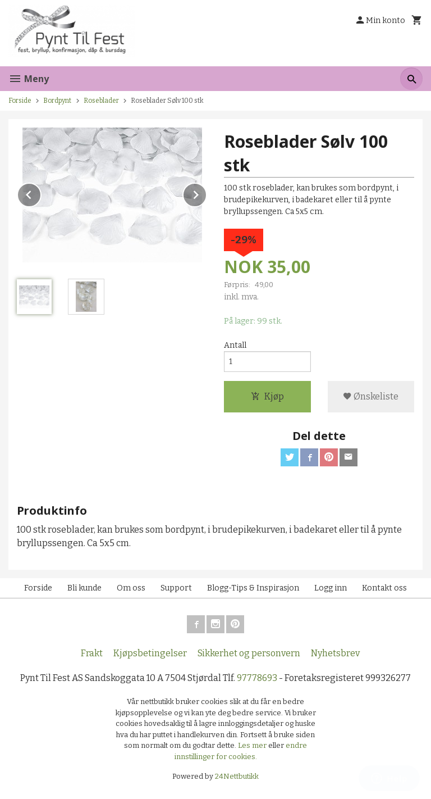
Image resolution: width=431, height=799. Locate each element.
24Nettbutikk (237, 776)
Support (176, 588)
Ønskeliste (370, 396)
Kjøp (267, 396)
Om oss (131, 588)
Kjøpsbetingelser (150, 653)
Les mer (253, 745)
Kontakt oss (384, 588)
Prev (41, 193)
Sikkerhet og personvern (249, 653)
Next (206, 193)
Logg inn (330, 588)
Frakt (92, 653)
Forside (19, 101)
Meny (28, 78)
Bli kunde (84, 588)
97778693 (257, 678)
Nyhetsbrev (335, 653)
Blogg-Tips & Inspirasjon (253, 588)
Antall (235, 345)
